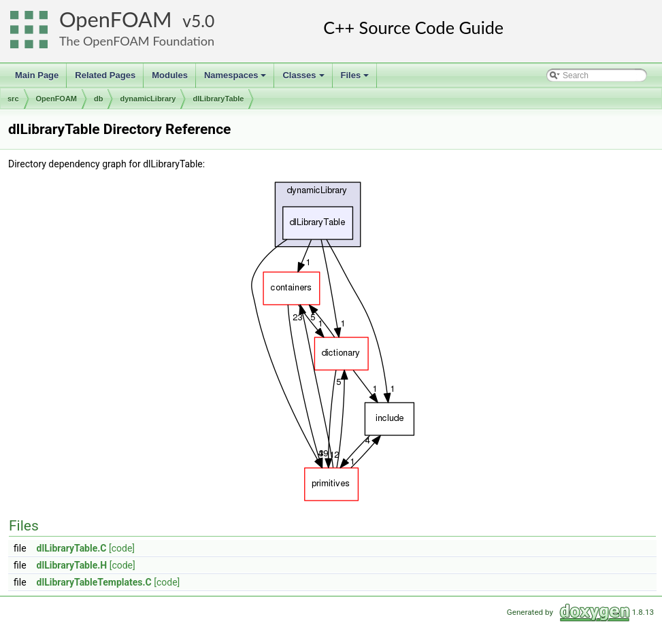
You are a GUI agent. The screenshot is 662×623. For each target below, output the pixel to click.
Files (356, 79)
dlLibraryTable (218, 99)
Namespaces (236, 79)
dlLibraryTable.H (72, 565)
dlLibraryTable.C (72, 548)
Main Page (37, 75)
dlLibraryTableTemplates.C (94, 582)
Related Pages (105, 75)
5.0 (202, 21)
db (98, 99)
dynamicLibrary (148, 99)
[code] (122, 548)
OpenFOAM (115, 19)
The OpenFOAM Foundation (136, 40)
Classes (304, 79)
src (13, 99)
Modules (170, 75)
